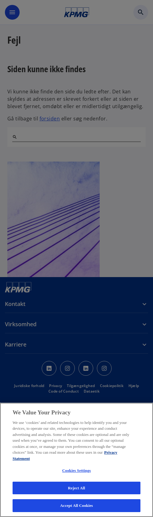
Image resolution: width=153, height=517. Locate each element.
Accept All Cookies (76, 505)
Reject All (76, 488)
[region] (76, 460)
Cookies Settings (76, 470)
